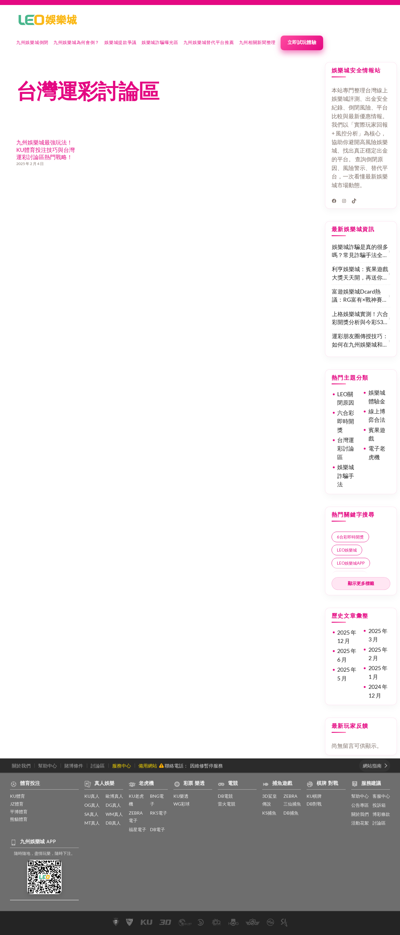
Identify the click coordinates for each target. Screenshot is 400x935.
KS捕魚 (269, 813)
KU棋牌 (314, 796)
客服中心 (381, 796)
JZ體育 (16, 803)
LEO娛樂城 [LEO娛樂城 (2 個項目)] (347, 550)
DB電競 (225, 796)
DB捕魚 (290, 813)
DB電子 (157, 829)
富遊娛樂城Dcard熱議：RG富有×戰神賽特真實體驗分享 (360, 296)
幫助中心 (47, 765)
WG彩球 (181, 803)
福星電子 (137, 829)
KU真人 (91, 796)
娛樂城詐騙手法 (345, 476)
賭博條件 (73, 765)
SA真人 (91, 814)
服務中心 (121, 765)
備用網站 (147, 765)
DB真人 (113, 822)
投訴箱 (379, 805)
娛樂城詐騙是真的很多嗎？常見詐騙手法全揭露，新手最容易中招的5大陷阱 (360, 252)
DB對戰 (314, 803)
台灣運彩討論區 (345, 448)
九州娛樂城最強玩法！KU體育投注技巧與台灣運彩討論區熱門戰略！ (45, 149)
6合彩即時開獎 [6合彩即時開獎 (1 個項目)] (350, 536)
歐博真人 (114, 796)
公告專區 (360, 805)
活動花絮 (360, 822)
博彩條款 (381, 814)
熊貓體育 (19, 819)
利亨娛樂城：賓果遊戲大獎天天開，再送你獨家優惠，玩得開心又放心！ (360, 274)
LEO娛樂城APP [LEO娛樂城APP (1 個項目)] (351, 563)
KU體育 (17, 796)
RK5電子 (158, 813)
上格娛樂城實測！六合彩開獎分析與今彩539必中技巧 (360, 319)
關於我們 (21, 765)
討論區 (98, 765)
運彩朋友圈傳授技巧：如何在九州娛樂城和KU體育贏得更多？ (360, 341)
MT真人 (92, 822)
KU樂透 (180, 796)
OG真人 (92, 805)
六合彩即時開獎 (345, 421)
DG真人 (113, 805)
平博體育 (19, 811)
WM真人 (114, 814)
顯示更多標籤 (361, 583)
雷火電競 (226, 803)
